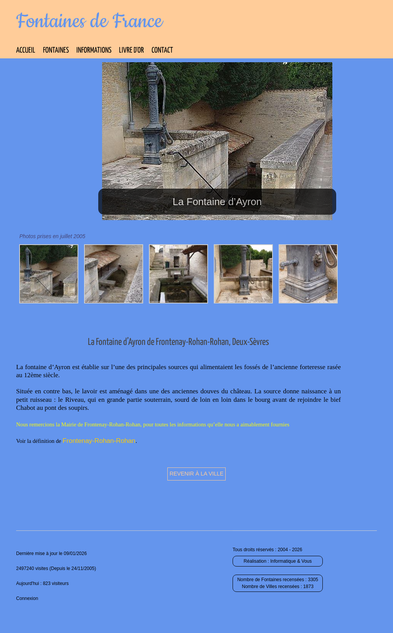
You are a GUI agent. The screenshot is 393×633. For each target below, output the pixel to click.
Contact (162, 50)
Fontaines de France (89, 21)
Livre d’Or (131, 50)
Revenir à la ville (197, 474)
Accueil (25, 50)
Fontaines (56, 50)
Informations (93, 50)
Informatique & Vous (291, 561)
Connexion (27, 598)
